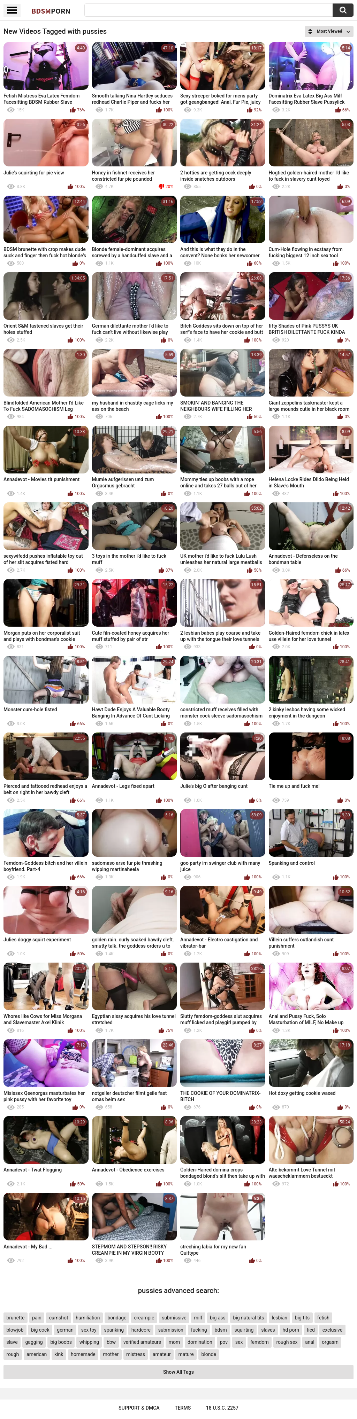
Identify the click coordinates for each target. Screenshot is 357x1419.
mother (111, 1354)
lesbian (279, 1317)
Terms (183, 1408)
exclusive (332, 1330)
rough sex (286, 1342)
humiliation (88, 1317)
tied (311, 1330)
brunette (15, 1317)
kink (58, 1354)
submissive (174, 1317)
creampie (144, 1317)
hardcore (141, 1330)
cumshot (58, 1317)
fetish (323, 1317)
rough (12, 1354)
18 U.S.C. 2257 (222, 1408)
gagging (34, 1342)
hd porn (291, 1330)
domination (200, 1342)
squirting (243, 1330)
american (36, 1354)
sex (239, 1342)
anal (309, 1342)
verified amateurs (142, 1342)
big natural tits (248, 1317)
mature (186, 1354)
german (65, 1330)
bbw (111, 1342)
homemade (83, 1354)
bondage (116, 1317)
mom (174, 1342)
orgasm (330, 1342)
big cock (40, 1330)
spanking (114, 1330)
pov (224, 1342)
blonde (209, 1354)
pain (36, 1317)
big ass (218, 1317)
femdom (259, 1342)
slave (11, 1342)
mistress (135, 1354)
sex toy (89, 1330)
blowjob (14, 1330)
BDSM (50, 11)
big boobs (61, 1342)
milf (198, 1317)
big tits (302, 1317)
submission (170, 1330)
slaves (268, 1330)
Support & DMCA (139, 1408)
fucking (199, 1330)
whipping (89, 1342)
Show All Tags (178, 1372)
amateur (162, 1354)
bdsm (220, 1330)
